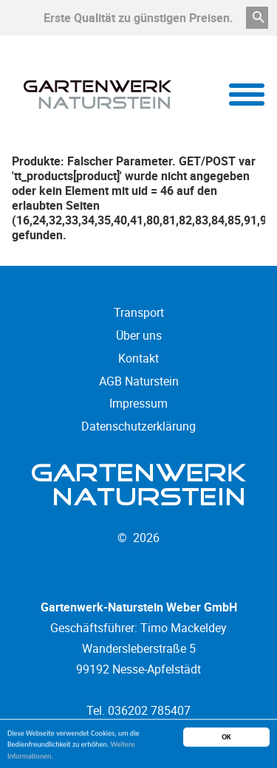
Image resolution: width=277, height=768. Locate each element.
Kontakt (138, 358)
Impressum (138, 403)
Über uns (139, 335)
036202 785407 (149, 710)
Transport (139, 312)
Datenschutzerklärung (138, 426)
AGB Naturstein (139, 381)
